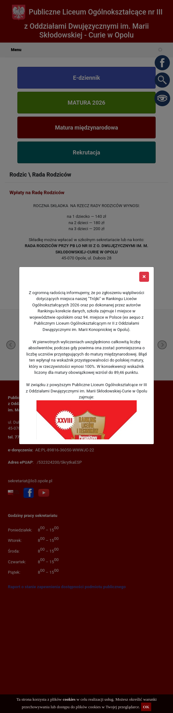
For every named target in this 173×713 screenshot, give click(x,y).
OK (146, 706)
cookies (69, 699)
